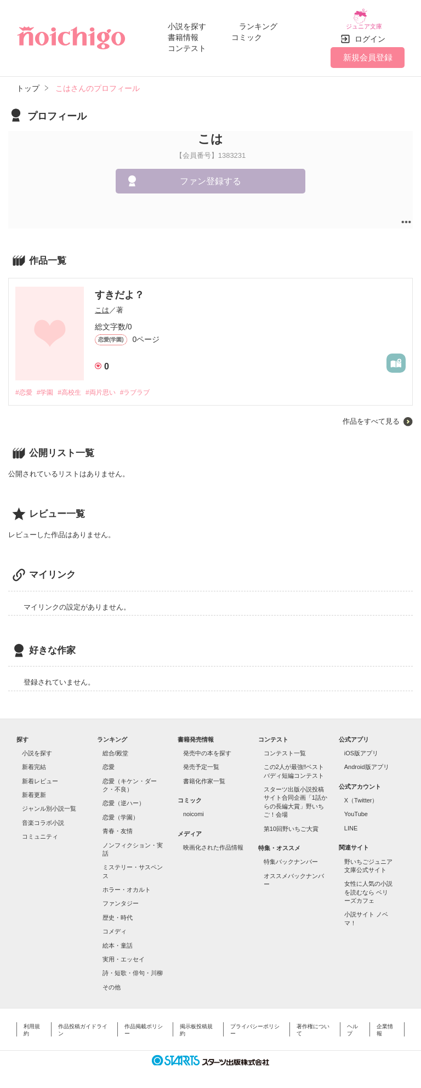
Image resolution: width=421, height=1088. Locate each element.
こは (102, 303)
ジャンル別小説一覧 (49, 803)
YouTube (356, 808)
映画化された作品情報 (213, 842)
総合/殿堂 (115, 747)
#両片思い (110, 386)
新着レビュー (40, 775)
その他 (112, 981)
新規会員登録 (367, 50)
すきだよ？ (119, 288)
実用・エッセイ (124, 953)
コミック (246, 34)
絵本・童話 (118, 939)
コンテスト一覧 (285, 747)
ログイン (370, 32)
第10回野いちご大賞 (291, 822)
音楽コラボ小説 (43, 816)
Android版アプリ (366, 761)
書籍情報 (183, 34)
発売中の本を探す (207, 747)
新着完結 (34, 761)
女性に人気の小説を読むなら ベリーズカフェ (368, 886)
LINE (350, 822)
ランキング (258, 23)
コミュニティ (40, 831)
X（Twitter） (361, 794)
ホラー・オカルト (127, 883)
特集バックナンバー (291, 856)
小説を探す (187, 23)
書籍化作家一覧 (204, 775)
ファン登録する (210, 174)
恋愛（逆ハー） (124, 797)
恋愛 (109, 761)
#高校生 (75, 386)
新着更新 (34, 788)
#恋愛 (24, 386)
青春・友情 (118, 825)
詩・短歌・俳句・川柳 (133, 967)
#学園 (48, 386)
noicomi (193, 808)
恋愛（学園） (121, 811)
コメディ (115, 925)
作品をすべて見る (371, 415)
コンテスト (187, 45)
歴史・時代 (118, 911)
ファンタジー (121, 898)
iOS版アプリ (361, 747)
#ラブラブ (148, 386)
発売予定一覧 (201, 761)
